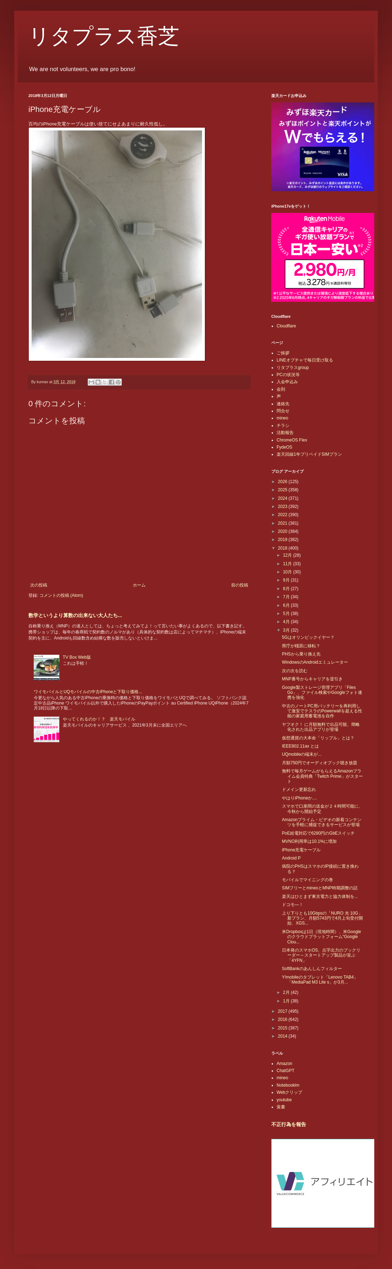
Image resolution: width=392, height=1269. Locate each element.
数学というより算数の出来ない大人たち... (75, 615)
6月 (287, 605)
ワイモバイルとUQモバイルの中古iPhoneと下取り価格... (88, 691)
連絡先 (283, 403)
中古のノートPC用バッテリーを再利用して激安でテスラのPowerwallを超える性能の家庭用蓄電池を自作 (322, 711)
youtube (284, 1099)
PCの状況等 (288, 374)
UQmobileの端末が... (301, 754)
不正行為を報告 (288, 1124)
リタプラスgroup (293, 367)
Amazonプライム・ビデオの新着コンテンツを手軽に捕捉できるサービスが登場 (321, 822)
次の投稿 (38, 585)
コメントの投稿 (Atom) (61, 595)
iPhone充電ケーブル (301, 849)
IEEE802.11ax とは (300, 746)
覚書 (281, 1106)
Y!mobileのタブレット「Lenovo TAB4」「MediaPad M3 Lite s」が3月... (320, 980)
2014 (283, 1036)
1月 (287, 1000)
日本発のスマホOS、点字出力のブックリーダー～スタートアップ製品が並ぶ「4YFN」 (321, 955)
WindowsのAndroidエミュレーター (315, 662)
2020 (283, 531)
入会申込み (287, 381)
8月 (287, 588)
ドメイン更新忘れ (299, 789)
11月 (288, 563)
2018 (283, 548)
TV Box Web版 (77, 657)
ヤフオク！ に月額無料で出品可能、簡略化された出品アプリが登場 (321, 727)
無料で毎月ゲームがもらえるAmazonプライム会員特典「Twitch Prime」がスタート (322, 776)
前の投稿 (239, 585)
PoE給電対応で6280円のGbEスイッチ (318, 833)
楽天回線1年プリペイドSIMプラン (309, 454)
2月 (287, 992)
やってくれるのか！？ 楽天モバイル (99, 719)
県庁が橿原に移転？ (301, 645)
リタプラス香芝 (103, 36)
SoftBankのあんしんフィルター (312, 968)
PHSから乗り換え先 (301, 654)
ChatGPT (285, 1070)
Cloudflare (286, 325)
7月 (287, 596)
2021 (283, 523)
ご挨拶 (283, 352)
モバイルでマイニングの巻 (307, 879)
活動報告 (285, 432)
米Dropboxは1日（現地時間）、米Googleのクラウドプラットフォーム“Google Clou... (321, 936)
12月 (288, 555)
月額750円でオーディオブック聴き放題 (319, 762)
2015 (283, 1028)
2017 (283, 1011)
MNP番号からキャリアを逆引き (312, 678)
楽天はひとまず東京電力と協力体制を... (320, 896)
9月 (287, 580)
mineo (282, 418)
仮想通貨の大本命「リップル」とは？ (318, 737)
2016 (283, 1019)
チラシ (283, 425)
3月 (287, 630)
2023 (283, 506)
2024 (283, 498)
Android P (291, 858)
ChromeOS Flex (292, 440)
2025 (283, 489)
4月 (287, 621)
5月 (287, 613)
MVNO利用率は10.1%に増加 (309, 841)
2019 (283, 539)
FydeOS (284, 447)
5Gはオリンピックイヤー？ (308, 637)
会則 (281, 389)
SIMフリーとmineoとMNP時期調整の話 (320, 887)
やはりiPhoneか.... (299, 798)
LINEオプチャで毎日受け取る (305, 360)
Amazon (284, 1063)
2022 (283, 514)
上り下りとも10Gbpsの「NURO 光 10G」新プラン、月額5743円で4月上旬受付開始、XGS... (322, 918)
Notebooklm (288, 1085)
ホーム (139, 585)
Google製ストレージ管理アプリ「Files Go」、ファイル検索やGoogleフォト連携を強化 (322, 692)
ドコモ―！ (292, 904)
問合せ (283, 410)
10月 (288, 571)
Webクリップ (289, 1092)
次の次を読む (294, 670)
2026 (283, 481)
